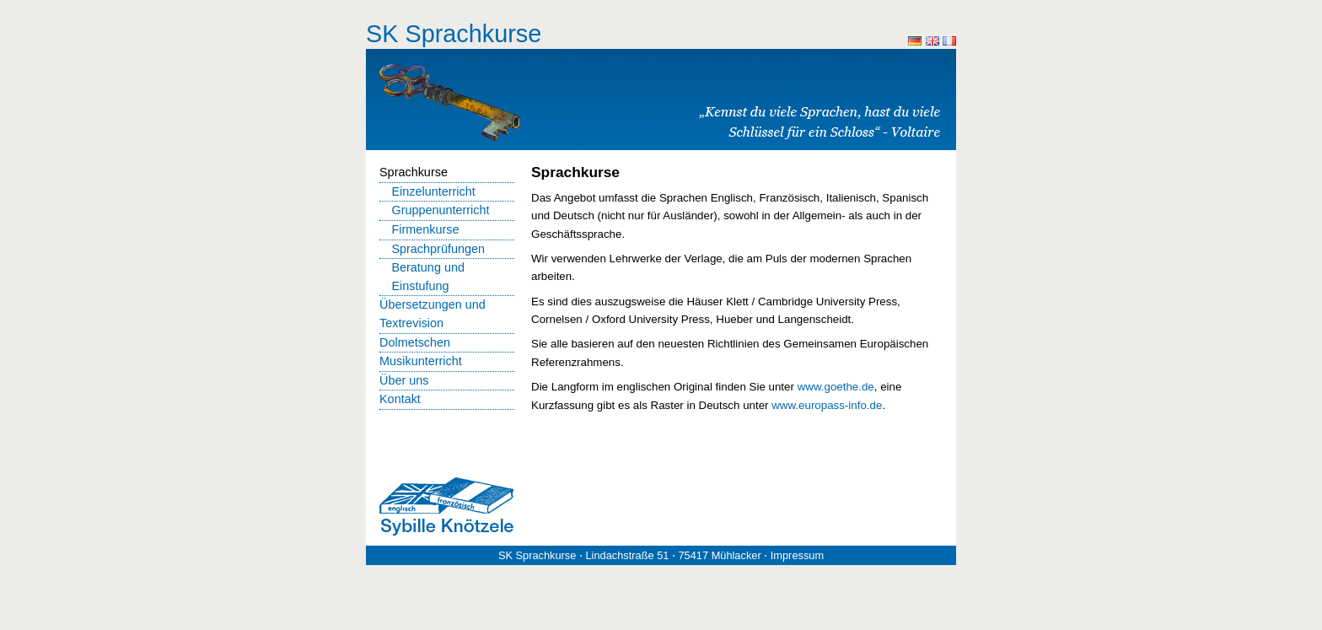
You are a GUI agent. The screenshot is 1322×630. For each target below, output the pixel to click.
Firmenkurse (425, 229)
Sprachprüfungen (438, 249)
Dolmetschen (414, 342)
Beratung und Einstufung (428, 277)
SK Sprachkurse (453, 33)
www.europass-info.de (826, 405)
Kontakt (400, 399)
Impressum (797, 555)
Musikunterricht (420, 361)
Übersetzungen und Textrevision (432, 314)
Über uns (403, 380)
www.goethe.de (836, 386)
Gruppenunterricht (440, 210)
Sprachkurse (413, 172)
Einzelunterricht (433, 191)
